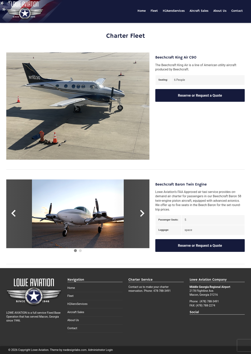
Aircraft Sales (199, 11)
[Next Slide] (131, 213)
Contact (237, 11)
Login (109, 350)
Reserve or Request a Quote (200, 95)
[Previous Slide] (24, 213)
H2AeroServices (174, 11)
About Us (219, 11)
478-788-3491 (162, 291)
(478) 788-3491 (209, 301)
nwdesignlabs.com (74, 350)
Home (141, 11)
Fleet (154, 11)
